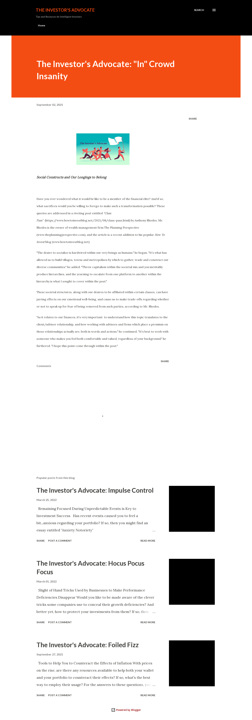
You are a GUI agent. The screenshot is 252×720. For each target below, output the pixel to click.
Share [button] (193, 118)
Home (41, 25)
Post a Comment (60, 540)
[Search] (199, 10)
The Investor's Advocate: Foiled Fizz (88, 645)
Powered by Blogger (126, 710)
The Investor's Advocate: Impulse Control (95, 490)
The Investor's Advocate (65, 10)
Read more (147, 540)
